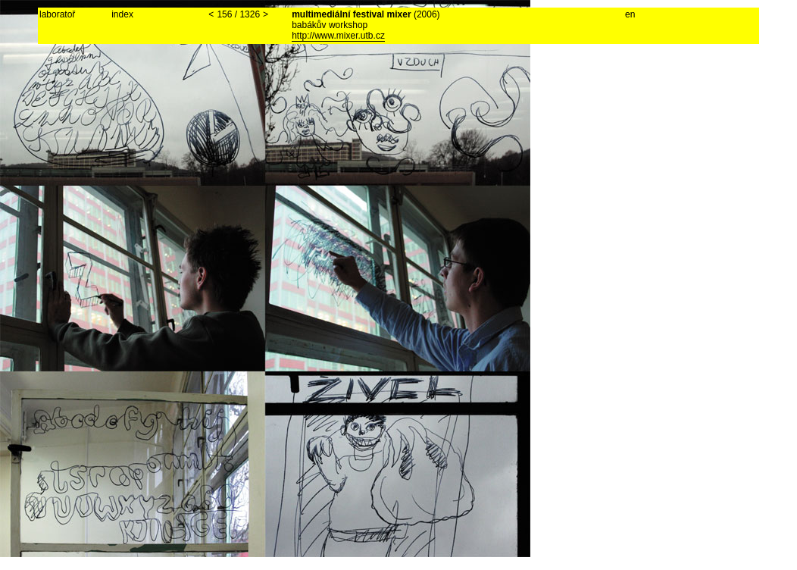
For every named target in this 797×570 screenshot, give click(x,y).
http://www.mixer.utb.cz (338, 35)
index (122, 14)
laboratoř (57, 14)
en (630, 14)
